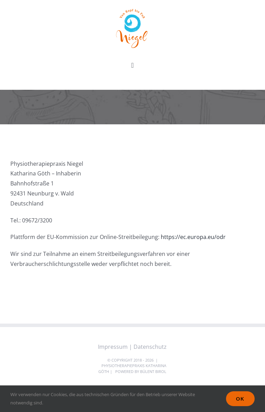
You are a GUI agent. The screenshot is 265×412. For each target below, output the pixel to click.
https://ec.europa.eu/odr (193, 237)
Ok (240, 399)
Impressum (113, 347)
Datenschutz (150, 347)
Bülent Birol (153, 371)
